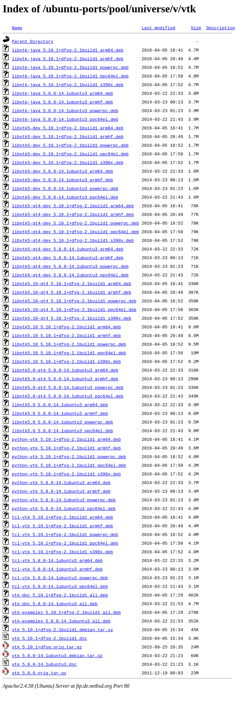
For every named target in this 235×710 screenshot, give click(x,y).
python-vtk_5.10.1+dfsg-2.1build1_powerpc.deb (69, 456)
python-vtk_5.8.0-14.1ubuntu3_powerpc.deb (64, 500)
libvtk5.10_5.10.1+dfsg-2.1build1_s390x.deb (66, 361)
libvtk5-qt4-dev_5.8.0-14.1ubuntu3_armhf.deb (67, 258)
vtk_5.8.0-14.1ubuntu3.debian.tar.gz (57, 655)
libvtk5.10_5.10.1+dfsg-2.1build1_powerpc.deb (69, 344)
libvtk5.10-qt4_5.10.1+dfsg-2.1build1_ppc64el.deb (74, 309)
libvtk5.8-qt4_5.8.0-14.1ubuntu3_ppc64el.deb (67, 396)
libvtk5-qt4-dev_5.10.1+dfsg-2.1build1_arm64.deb (73, 206)
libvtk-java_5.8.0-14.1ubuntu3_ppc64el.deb (65, 119)
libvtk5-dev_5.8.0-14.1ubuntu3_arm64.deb (62, 171)
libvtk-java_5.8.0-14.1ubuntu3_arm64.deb (62, 93)
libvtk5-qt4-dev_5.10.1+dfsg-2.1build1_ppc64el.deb (75, 232)
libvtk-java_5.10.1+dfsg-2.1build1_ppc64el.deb (70, 76)
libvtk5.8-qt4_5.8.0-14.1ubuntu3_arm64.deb (65, 370)
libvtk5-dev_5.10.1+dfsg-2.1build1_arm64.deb (67, 128)
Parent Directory (33, 41)
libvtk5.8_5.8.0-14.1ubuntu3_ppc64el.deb (62, 431)
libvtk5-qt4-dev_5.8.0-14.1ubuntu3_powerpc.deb (70, 266)
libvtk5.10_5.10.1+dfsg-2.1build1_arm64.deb (66, 327)
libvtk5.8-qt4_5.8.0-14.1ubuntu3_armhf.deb (65, 379)
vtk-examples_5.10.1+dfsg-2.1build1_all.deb (66, 612)
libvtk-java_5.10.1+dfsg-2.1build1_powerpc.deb (70, 67)
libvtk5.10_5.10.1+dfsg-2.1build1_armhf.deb (66, 335)
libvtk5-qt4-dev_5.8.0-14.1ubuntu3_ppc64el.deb (70, 275)
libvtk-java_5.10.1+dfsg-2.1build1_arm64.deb (67, 50)
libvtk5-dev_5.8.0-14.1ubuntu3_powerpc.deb (65, 188)
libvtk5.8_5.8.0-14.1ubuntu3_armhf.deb (60, 413)
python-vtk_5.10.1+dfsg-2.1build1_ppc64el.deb (69, 465)
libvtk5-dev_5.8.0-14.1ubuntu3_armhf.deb (62, 180)
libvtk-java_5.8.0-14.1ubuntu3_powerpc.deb (65, 110)
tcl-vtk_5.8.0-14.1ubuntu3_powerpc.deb (60, 578)
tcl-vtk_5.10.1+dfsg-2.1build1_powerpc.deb (65, 534)
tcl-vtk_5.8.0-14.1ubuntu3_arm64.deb (57, 560)
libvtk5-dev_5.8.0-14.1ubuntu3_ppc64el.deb (65, 197)
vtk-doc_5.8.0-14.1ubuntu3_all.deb (54, 604)
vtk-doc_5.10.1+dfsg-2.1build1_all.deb (60, 595)
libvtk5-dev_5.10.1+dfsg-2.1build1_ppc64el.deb (70, 154)
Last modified (158, 28)
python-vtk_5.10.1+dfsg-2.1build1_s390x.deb (66, 474)
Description (220, 28)
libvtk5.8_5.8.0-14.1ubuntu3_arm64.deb (60, 405)
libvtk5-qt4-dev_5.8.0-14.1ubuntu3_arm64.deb (67, 249)
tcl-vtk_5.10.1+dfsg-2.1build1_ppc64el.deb (65, 543)
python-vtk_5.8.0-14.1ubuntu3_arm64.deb (61, 482)
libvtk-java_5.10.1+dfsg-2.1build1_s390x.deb (67, 85)
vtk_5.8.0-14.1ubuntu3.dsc (44, 664)
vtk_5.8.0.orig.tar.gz (39, 673)
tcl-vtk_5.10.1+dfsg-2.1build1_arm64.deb (62, 517)
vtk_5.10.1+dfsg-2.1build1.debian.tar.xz (62, 629)
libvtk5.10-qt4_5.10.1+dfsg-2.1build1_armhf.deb (71, 292)
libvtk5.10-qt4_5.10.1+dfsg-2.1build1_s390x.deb (71, 318)
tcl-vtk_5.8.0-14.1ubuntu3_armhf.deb (57, 569)
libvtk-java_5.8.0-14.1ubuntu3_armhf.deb (62, 102)
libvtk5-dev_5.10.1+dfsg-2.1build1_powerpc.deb (70, 145)
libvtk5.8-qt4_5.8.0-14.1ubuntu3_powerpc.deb (67, 387)
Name (17, 28)
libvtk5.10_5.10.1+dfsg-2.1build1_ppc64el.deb (69, 353)
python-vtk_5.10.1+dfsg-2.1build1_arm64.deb (66, 439)
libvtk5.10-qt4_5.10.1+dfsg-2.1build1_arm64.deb (71, 283)
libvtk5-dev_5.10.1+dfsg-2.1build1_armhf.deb (67, 136)
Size (196, 28)
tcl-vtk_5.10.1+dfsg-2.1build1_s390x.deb (62, 552)
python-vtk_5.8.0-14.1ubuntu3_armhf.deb (61, 491)
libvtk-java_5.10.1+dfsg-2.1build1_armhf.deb (67, 59)
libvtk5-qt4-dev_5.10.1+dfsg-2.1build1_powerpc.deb (75, 223)
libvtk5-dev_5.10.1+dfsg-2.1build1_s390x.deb (67, 162)
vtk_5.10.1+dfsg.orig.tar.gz (47, 647)
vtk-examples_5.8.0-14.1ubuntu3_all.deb (61, 621)
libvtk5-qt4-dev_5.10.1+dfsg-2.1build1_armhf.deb (73, 214)
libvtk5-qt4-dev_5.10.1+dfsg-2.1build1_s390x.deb (73, 240)
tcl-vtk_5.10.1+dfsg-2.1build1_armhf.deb (62, 526)
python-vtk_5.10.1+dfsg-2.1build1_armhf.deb (66, 448)
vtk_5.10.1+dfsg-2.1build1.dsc (49, 638)
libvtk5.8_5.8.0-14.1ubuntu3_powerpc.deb (62, 422)
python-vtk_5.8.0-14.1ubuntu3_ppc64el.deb (64, 508)
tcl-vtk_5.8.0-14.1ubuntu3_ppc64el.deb (60, 586)
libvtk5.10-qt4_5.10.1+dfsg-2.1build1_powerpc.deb (74, 301)
